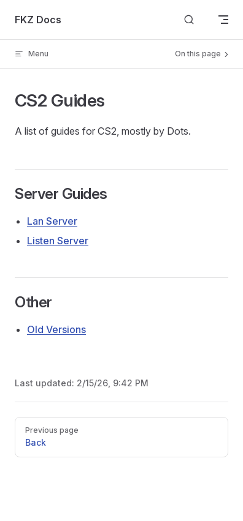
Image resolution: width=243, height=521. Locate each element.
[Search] (189, 20)
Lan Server (52, 221)
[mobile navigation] (223, 19)
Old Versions (56, 329)
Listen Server (57, 240)
